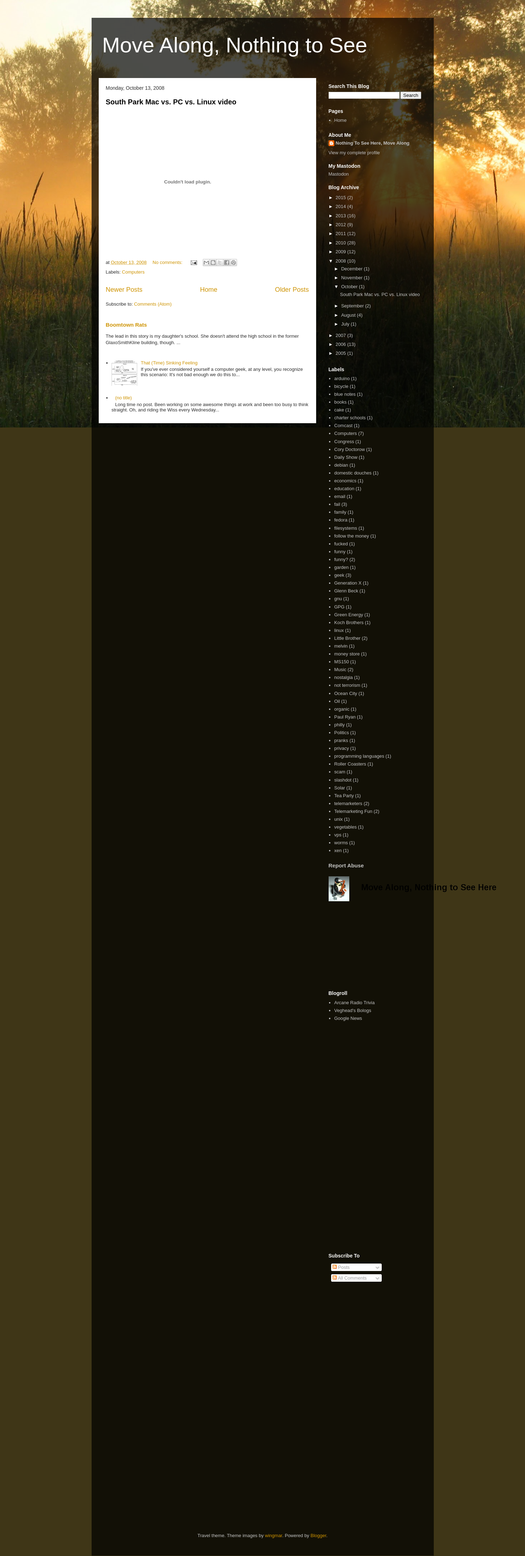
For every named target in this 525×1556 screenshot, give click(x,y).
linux (339, 630)
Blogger (318, 1535)
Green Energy (348, 614)
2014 (342, 206)
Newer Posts (124, 289)
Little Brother (347, 638)
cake (339, 410)
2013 (342, 215)
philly (339, 724)
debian (341, 465)
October (350, 286)
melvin (341, 646)
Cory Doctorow (349, 449)
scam (339, 771)
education (344, 488)
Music (340, 669)
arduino (342, 378)
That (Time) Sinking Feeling (169, 362)
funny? (341, 559)
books (340, 402)
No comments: (168, 262)
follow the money (351, 536)
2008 (342, 261)
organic (342, 709)
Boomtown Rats (126, 325)
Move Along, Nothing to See (234, 45)
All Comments (350, 1278)
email (339, 496)
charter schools (350, 417)
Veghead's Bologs (352, 1010)
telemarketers (348, 803)
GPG (339, 607)
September (353, 305)
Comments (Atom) (152, 304)
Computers (133, 272)
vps (337, 834)
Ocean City (345, 693)
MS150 (341, 661)
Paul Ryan (345, 717)
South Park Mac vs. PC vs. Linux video (171, 102)
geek (339, 575)
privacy (341, 748)
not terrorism (347, 685)
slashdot (342, 780)
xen (338, 850)
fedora (341, 520)
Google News (348, 1018)
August (349, 315)
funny (340, 551)
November (352, 277)
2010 (342, 242)
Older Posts (292, 289)
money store (347, 654)
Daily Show (345, 457)
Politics (341, 732)
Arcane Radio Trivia (354, 1002)
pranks (341, 740)
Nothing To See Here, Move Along (373, 143)
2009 (342, 251)
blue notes (345, 394)
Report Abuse (346, 865)
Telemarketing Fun (353, 811)
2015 (342, 197)
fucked (341, 543)
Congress (344, 441)
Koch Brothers (349, 622)
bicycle (341, 386)
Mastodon (339, 174)
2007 (342, 335)
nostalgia (343, 677)
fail (337, 504)
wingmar (273, 1535)
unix (338, 819)
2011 (342, 233)
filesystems (345, 528)
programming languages (359, 756)
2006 (342, 344)
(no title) (123, 397)
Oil (337, 701)
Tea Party (344, 795)
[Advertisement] (364, 945)
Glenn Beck (346, 590)
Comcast (343, 425)
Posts (341, 1267)
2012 (342, 224)
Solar (339, 787)
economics (345, 480)
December (352, 268)
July (346, 324)
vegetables (345, 827)
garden (341, 567)
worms (341, 842)
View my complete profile (354, 152)
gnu (338, 598)
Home (208, 289)
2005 (342, 353)
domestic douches (353, 473)
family (340, 512)
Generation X (348, 583)
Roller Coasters (350, 764)
